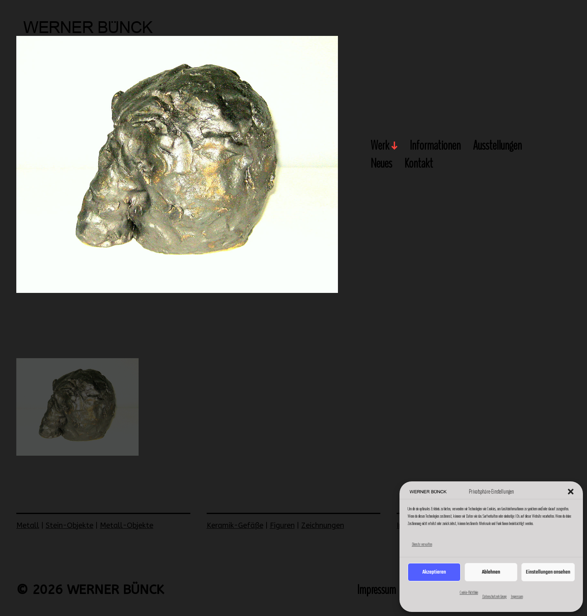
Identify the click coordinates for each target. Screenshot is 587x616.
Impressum (517, 596)
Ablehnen (491, 572)
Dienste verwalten (422, 544)
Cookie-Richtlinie (469, 592)
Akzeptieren (434, 572)
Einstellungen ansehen (548, 572)
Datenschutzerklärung (494, 596)
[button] (571, 491)
